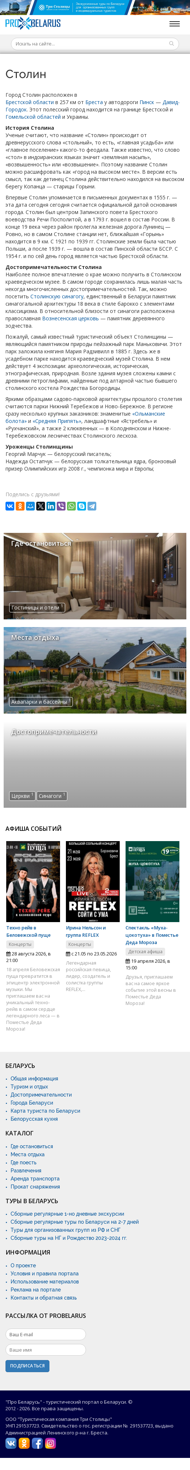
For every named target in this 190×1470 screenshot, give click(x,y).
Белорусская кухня (34, 1119)
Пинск (146, 102)
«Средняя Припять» (57, 420)
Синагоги (52, 795)
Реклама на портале (36, 1290)
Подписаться (27, 1366)
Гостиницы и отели (37, 607)
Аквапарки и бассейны (41, 701)
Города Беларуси (32, 1103)
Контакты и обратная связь (44, 1298)
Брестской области (29, 102)
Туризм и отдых (29, 1087)
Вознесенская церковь (70, 318)
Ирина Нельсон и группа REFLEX (86, 931)
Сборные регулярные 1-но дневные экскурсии (67, 1214)
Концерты (20, 944)
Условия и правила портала (45, 1273)
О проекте (23, 1265)
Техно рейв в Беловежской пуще (28, 931)
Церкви (22, 795)
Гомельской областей (33, 116)
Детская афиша (145, 951)
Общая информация (34, 1079)
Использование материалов (45, 1282)
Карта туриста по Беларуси (45, 1111)
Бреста (94, 102)
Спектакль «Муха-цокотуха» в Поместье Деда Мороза (152, 935)
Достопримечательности (41, 1095)
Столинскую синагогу (56, 296)
